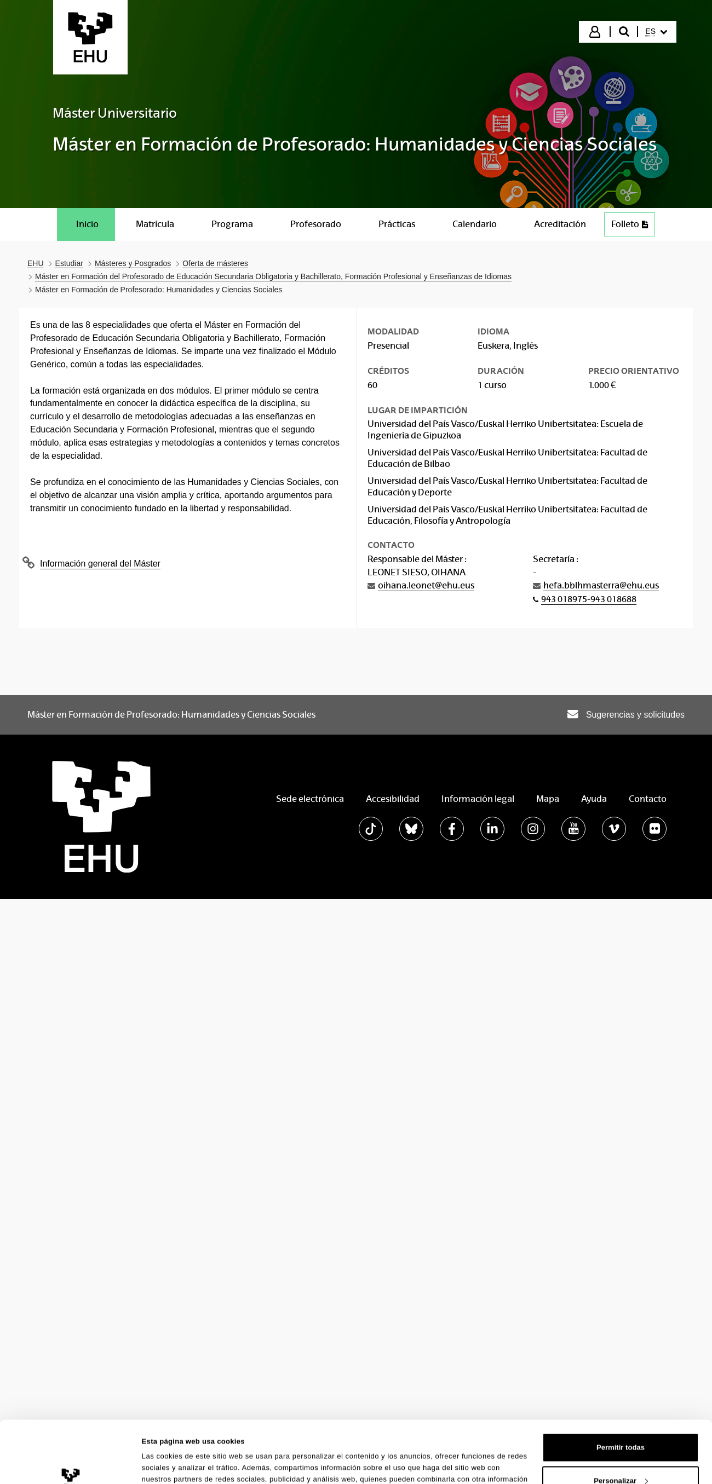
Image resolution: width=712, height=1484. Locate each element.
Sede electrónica (310, 799)
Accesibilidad (393, 799)
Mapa (547, 799)
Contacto (648, 799)
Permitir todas (620, 1231)
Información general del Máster (100, 563)
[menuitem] (656, 32)
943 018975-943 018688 (588, 599)
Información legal (477, 799)
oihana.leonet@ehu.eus (426, 585)
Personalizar (621, 1264)
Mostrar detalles (170, 1300)
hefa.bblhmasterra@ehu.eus (601, 585)
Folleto (633, 227)
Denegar (620, 1297)
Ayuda (594, 799)
